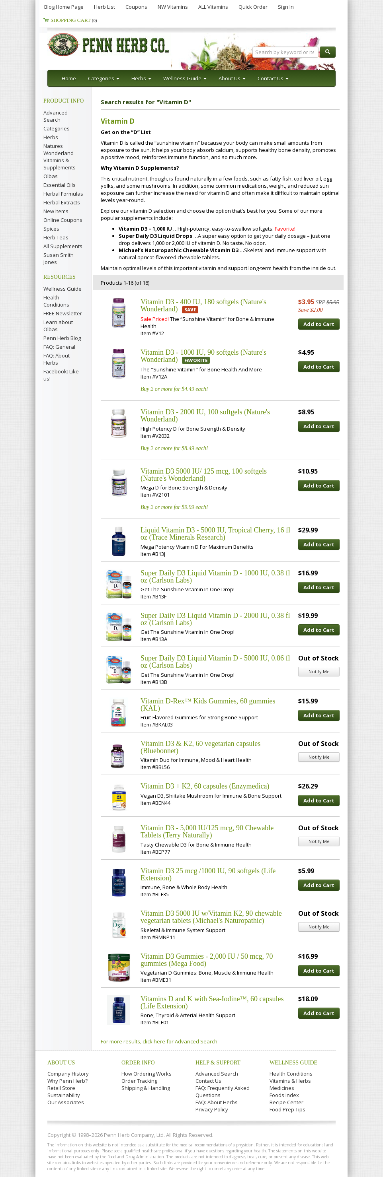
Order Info (138, 1063)
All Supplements (62, 246)
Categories (56, 128)
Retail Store (61, 1088)
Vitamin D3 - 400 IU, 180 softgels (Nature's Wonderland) (203, 305)
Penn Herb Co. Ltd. (123, 44)
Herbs (50, 137)
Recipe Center (286, 1102)
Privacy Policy (211, 1109)
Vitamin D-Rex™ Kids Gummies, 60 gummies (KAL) (208, 704)
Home (69, 78)
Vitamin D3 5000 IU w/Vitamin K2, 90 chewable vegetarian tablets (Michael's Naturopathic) (211, 917)
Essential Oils (59, 184)
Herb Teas (55, 237)
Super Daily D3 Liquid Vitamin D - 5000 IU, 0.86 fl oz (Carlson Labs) (215, 661)
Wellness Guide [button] (185, 78)
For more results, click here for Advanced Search (159, 1041)
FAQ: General (59, 346)
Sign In (286, 6)
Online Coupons (62, 219)
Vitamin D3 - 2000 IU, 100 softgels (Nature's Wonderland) (205, 415)
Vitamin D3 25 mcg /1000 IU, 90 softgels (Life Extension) (208, 874)
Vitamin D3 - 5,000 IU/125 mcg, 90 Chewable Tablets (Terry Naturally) (207, 831)
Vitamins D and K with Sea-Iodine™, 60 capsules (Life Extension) (212, 1002)
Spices (51, 228)
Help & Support (217, 1063)
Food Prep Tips (287, 1109)
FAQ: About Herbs (56, 359)
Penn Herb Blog (62, 338)
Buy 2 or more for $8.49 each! (174, 448)
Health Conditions (56, 301)
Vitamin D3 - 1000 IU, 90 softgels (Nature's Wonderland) (203, 355)
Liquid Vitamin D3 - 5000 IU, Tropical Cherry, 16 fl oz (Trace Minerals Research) (215, 533)
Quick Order (253, 6)
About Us (61, 1063)
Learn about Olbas (58, 326)
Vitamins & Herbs (290, 1080)
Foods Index (284, 1095)
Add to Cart (318, 324)
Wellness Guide (62, 288)
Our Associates (65, 1102)
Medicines (282, 1088)
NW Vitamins (173, 6)
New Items (55, 211)
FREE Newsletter (62, 313)
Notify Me (319, 671)
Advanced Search (55, 116)
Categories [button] (103, 78)
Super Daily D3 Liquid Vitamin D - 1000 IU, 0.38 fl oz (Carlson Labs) (215, 576)
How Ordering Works (146, 1073)
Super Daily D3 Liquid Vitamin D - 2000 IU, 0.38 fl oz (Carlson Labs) (215, 619)
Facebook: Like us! (61, 375)
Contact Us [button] (273, 78)
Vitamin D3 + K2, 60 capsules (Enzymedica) (205, 786)
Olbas (50, 176)
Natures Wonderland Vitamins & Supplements (59, 156)
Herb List (104, 6)
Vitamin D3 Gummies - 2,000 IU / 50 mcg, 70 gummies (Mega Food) (207, 959)
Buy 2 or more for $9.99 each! (174, 507)
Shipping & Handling (145, 1088)
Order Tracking (139, 1080)
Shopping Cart (74, 20)
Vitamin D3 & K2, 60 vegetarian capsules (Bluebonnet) (200, 747)
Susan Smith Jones (58, 258)
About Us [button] (232, 78)
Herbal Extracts (61, 202)
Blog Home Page (64, 6)
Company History (68, 1073)
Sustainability (63, 1095)
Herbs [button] (141, 78)
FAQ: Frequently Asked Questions (222, 1091)
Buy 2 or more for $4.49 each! (174, 389)
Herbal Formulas (63, 193)
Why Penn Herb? (67, 1080)
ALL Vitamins (213, 6)
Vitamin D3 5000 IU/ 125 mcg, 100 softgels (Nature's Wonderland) (204, 474)
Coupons (136, 6)
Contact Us (208, 1080)
